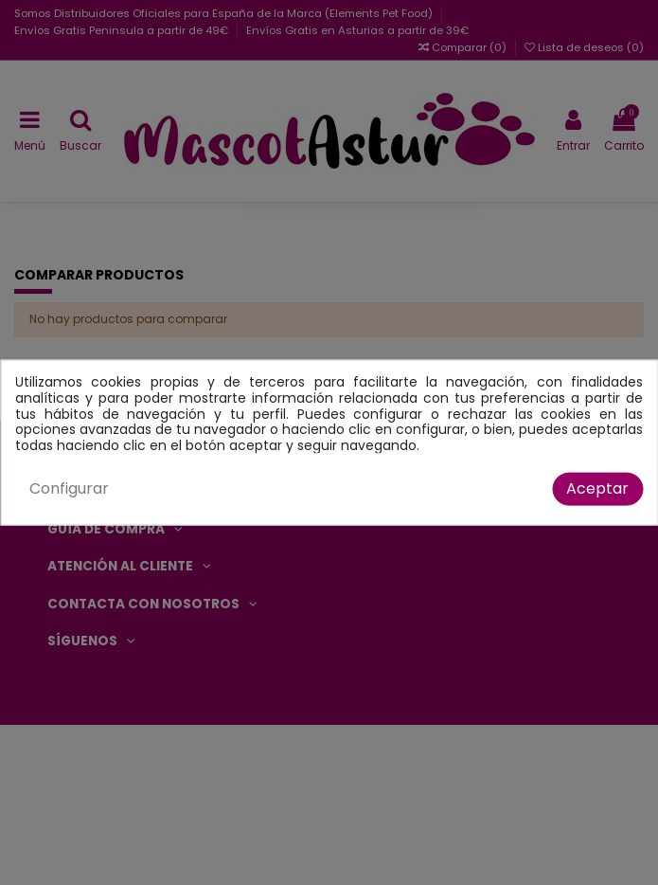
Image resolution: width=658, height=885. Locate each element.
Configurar (69, 488)
